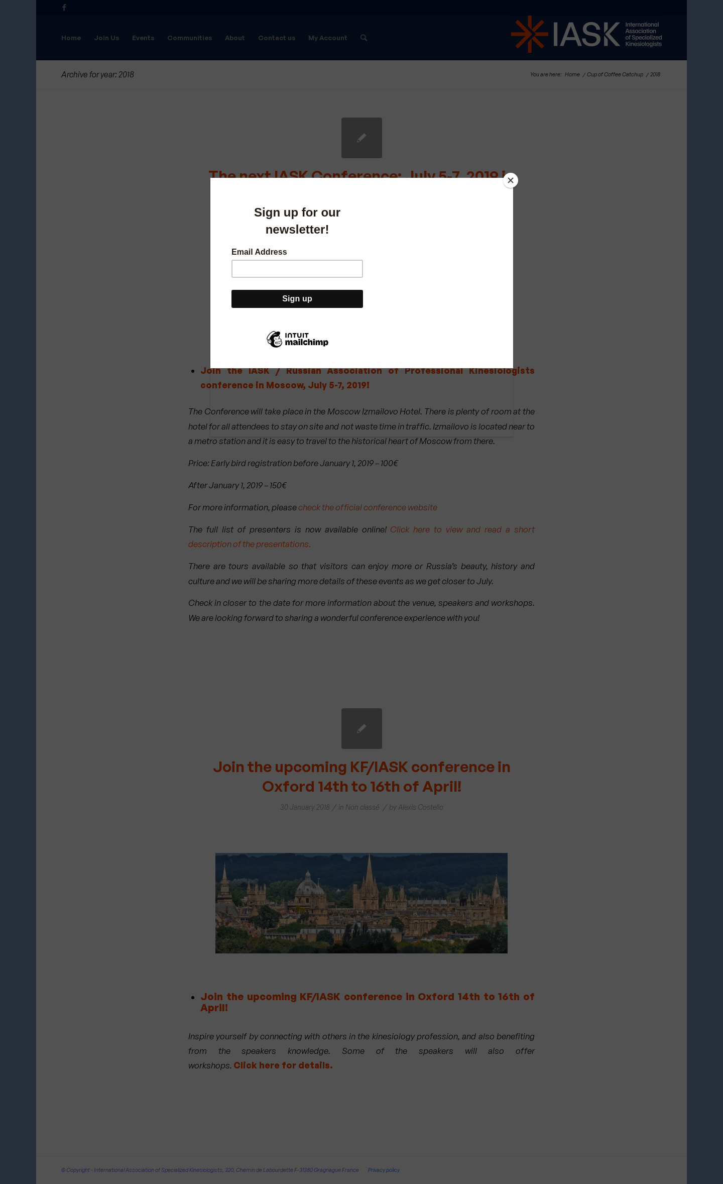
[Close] (510, 180)
